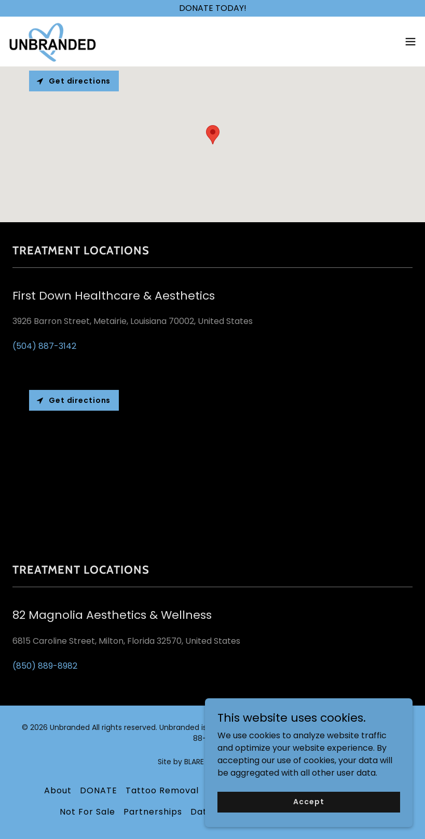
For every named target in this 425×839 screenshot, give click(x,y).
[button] (410, 41)
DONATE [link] (98, 790)
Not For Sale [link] (87, 812)
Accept (308, 801)
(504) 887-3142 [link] (44, 346)
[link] (52, 41)
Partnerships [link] (153, 812)
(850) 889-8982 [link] (44, 666)
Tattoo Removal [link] (162, 790)
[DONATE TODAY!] (212, 8)
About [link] (58, 790)
